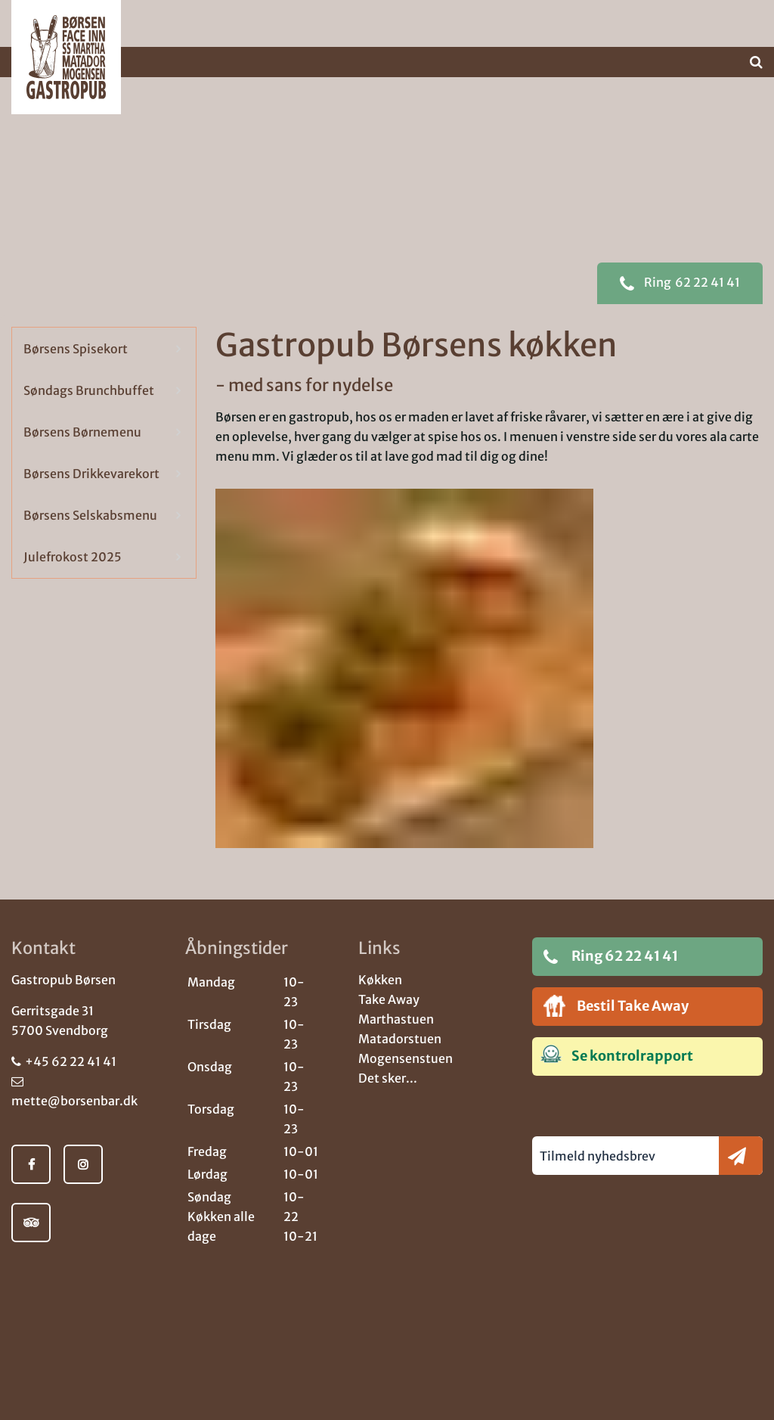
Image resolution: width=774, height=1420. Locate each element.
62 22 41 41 (680, 312)
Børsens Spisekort (75, 377)
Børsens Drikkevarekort (91, 502)
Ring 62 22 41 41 (610, 956)
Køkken (380, 979)
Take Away (389, 999)
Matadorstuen (399, 1038)
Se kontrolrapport (616, 1054)
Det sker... (387, 1078)
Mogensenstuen (405, 1058)
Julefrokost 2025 (72, 585)
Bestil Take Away (616, 1006)
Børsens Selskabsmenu (90, 544)
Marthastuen (396, 1019)
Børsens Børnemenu (82, 460)
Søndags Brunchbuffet (88, 419)
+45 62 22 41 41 (63, 1061)
